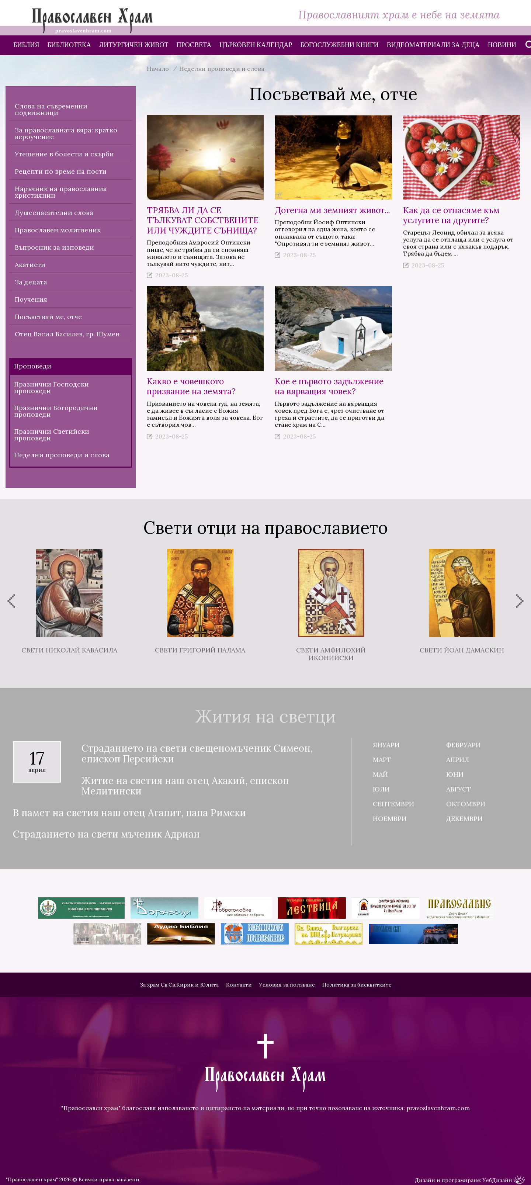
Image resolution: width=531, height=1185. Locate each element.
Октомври (465, 804)
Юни (455, 774)
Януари (386, 745)
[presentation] (11, 601)
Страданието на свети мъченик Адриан (106, 834)
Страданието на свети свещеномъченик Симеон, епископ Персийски (197, 753)
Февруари (463, 745)
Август (458, 789)
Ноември (390, 818)
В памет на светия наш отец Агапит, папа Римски (129, 813)
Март (382, 759)
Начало (158, 68)
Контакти (239, 984)
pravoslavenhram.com (438, 1108)
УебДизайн (504, 1180)
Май (380, 774)
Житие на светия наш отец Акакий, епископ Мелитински (185, 786)
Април (457, 759)
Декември (464, 818)
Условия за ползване (287, 984)
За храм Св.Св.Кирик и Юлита (179, 984)
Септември (393, 804)
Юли (381, 789)
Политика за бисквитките (357, 984)
